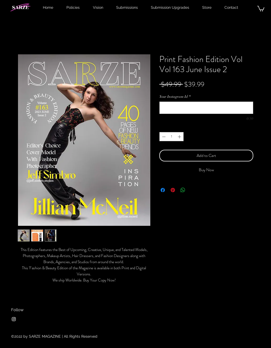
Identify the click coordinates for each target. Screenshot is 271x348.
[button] (260, 8)
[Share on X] (193, 190)
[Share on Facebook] (163, 190)
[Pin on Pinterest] (173, 190)
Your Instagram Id (175, 96)
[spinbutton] (171, 136)
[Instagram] (13, 319)
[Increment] (180, 136)
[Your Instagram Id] (206, 108)
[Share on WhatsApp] (183, 190)
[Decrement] (163, 136)
